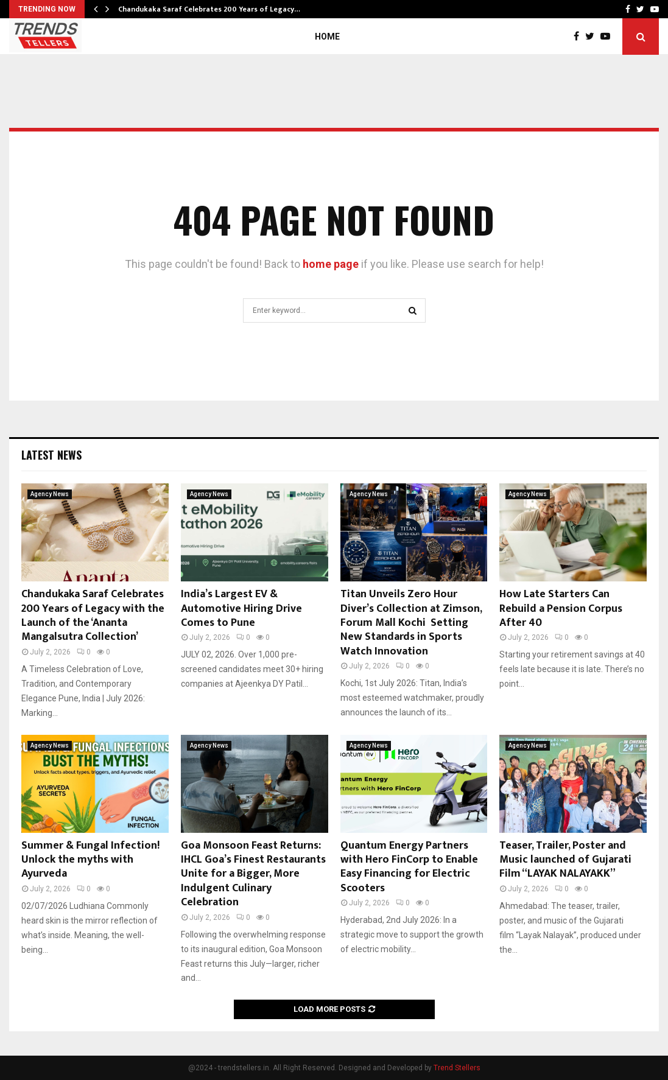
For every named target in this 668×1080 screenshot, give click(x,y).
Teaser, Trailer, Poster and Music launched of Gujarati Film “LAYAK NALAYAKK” (565, 859)
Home (327, 36)
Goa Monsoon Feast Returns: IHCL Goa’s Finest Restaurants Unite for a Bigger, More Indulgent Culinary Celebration (253, 874)
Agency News (49, 494)
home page (331, 264)
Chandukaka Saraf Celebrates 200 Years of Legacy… (209, 9)
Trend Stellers (457, 1068)
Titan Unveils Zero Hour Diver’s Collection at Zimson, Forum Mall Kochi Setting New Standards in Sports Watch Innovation (411, 623)
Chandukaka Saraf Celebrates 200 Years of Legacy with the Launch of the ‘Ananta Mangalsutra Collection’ (92, 615)
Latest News (51, 455)
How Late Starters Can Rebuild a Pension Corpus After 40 (560, 608)
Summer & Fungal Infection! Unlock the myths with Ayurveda (90, 859)
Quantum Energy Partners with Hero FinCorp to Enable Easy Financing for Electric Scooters (409, 866)
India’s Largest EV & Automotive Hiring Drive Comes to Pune (241, 608)
